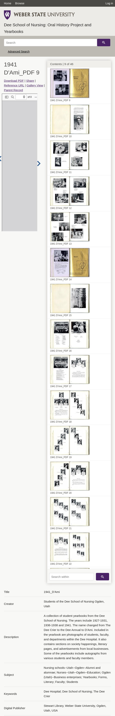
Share (30, 80)
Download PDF (14, 80)
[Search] (50, 42)
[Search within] (71, 576)
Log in (109, 3)
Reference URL (14, 85)
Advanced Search (19, 51)
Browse (19, 3)
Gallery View (35, 85)
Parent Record (13, 90)
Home (7, 3)
